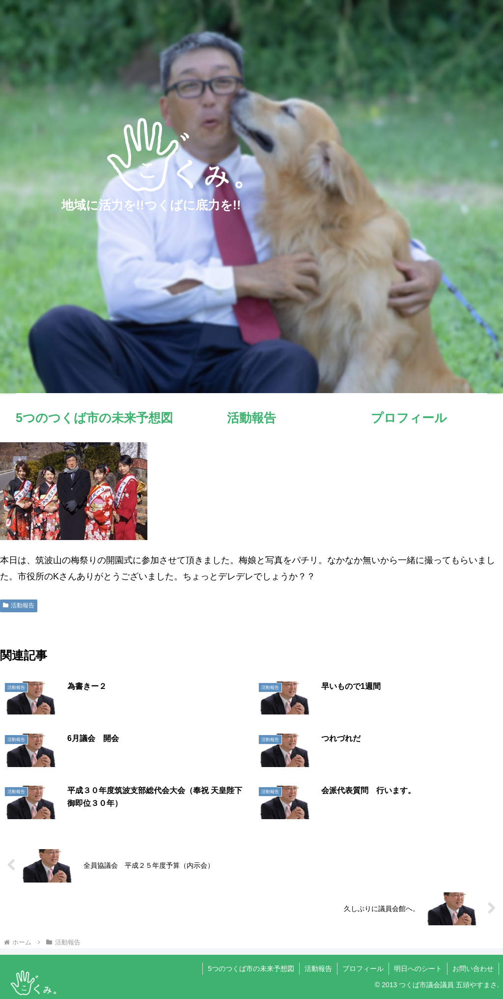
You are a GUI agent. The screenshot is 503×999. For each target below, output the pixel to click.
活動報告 (18, 605)
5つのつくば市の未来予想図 (251, 968)
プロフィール (363, 968)
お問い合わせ (473, 968)
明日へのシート (418, 968)
